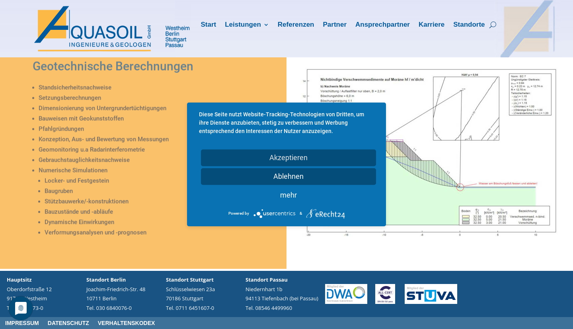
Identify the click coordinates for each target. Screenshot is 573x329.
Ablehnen (288, 176)
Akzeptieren (288, 157)
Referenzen (296, 25)
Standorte (469, 25)
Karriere (431, 25)
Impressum (22, 323)
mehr (288, 195)
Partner (335, 25)
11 (457, 257)
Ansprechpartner (382, 25)
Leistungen (243, 25)
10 (450, 257)
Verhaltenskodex (126, 323)
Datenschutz (68, 323)
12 (463, 257)
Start (208, 25)
